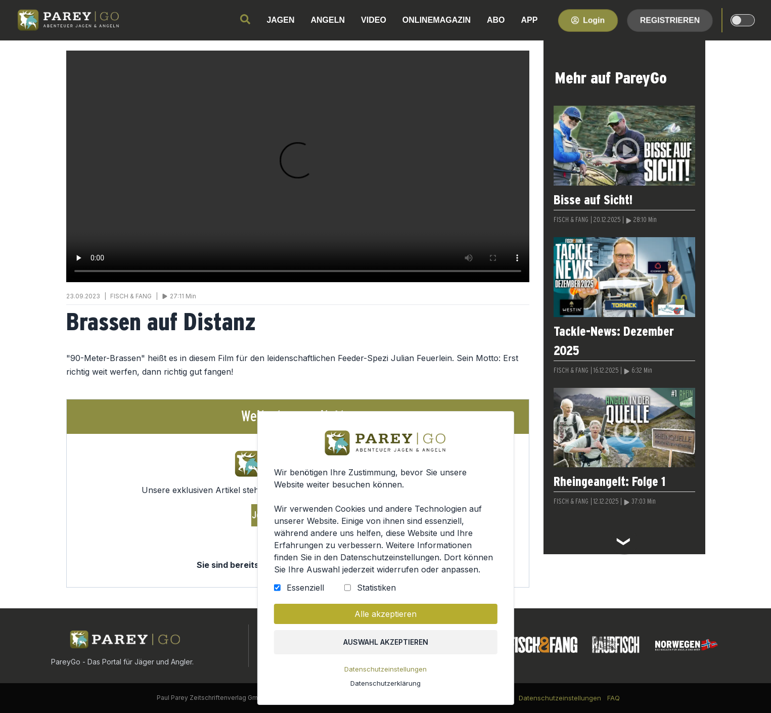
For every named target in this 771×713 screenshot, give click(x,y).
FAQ (613, 698)
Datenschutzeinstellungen (385, 669)
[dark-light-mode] (743, 20)
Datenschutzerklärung (385, 683)
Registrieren (670, 20)
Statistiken (375, 588)
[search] (245, 19)
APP (529, 20)
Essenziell (305, 588)
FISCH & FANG (571, 220)
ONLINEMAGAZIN (436, 20)
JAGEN (280, 20)
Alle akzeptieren (385, 614)
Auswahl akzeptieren (385, 642)
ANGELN (328, 20)
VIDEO (373, 20)
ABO (496, 20)
